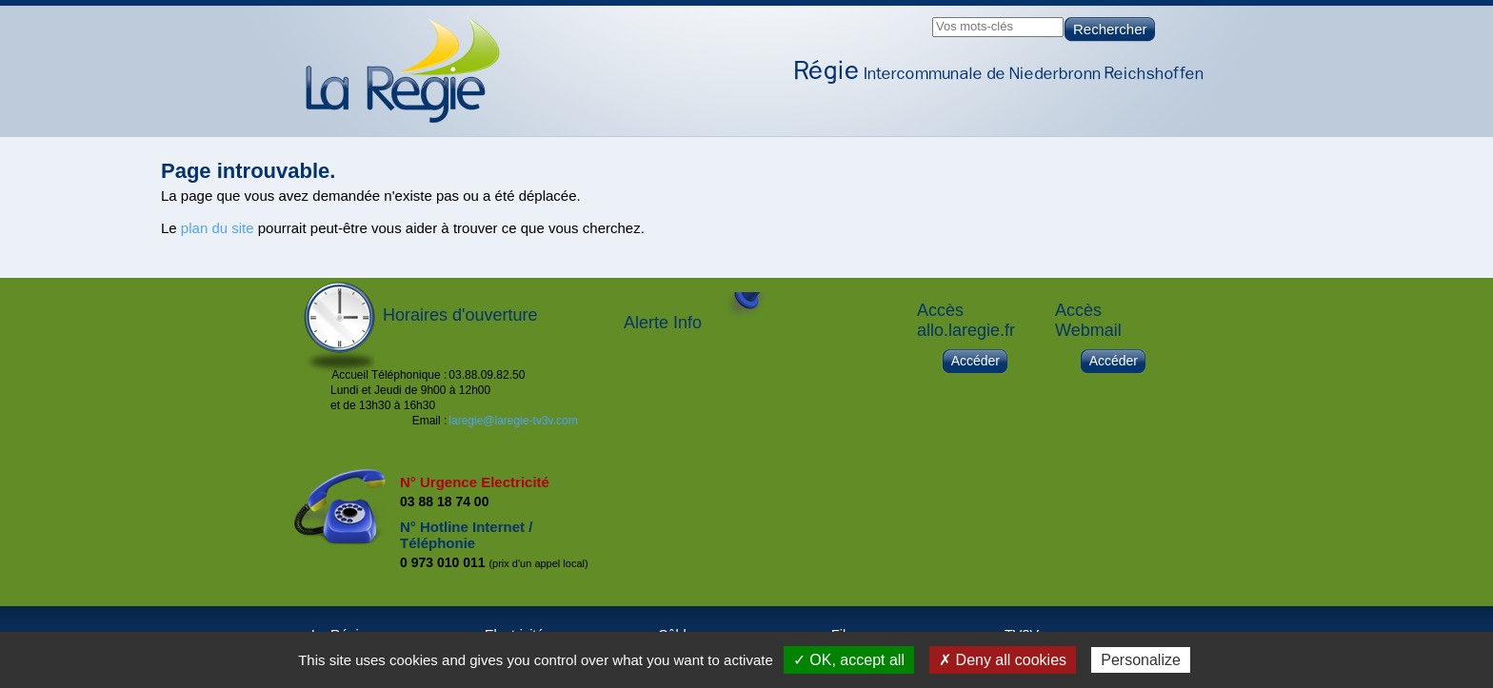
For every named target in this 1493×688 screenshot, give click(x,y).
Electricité (918, 120)
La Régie (820, 120)
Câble (1007, 120)
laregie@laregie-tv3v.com (512, 420)
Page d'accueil (403, 69)
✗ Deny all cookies (1002, 660)
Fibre (1082, 120)
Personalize (1141, 660)
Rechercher (1110, 29)
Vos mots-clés (974, 26)
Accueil (726, 120)
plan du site (217, 228)
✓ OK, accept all (849, 660)
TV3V (1160, 120)
